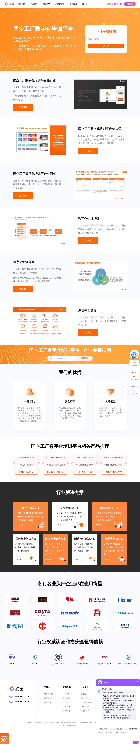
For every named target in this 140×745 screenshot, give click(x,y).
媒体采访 (66, 706)
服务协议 (84, 694)
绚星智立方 (59, 4)
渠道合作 (66, 702)
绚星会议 (47, 702)
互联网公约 (85, 706)
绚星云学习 (48, 694)
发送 (135, 742)
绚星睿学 (34, 4)
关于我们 (85, 4)
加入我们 (66, 711)
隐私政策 (84, 698)
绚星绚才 (21, 4)
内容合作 (66, 694)
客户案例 (73, 4)
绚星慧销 (46, 4)
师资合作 (66, 698)
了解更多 (20, 525)
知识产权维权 (86, 702)
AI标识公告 (85, 711)
